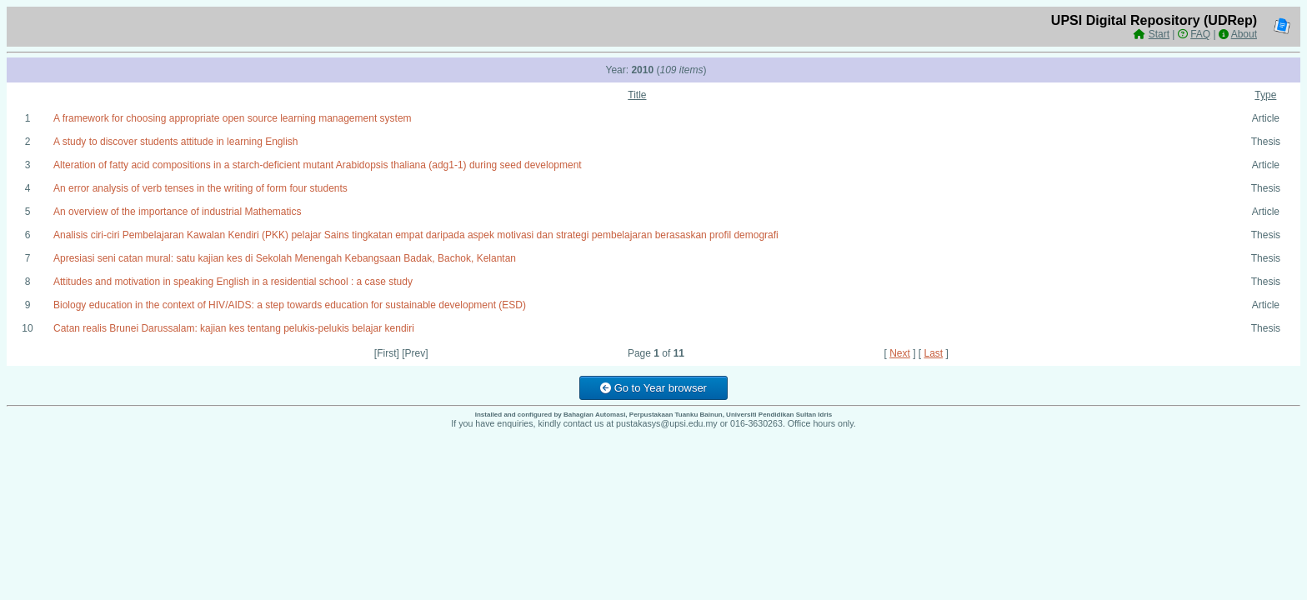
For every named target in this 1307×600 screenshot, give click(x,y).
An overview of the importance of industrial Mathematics (177, 212)
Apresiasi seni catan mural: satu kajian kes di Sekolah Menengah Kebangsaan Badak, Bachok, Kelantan (284, 258)
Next (899, 353)
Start (1159, 34)
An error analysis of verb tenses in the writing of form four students (200, 188)
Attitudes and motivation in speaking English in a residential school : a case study (233, 282)
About (1244, 34)
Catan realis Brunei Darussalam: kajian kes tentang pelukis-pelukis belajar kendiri (233, 328)
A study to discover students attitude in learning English (175, 142)
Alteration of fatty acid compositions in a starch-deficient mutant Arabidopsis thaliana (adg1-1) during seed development (317, 165)
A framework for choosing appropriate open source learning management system (232, 118)
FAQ (1200, 34)
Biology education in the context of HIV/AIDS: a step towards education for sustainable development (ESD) (289, 305)
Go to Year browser (653, 388)
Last (934, 353)
